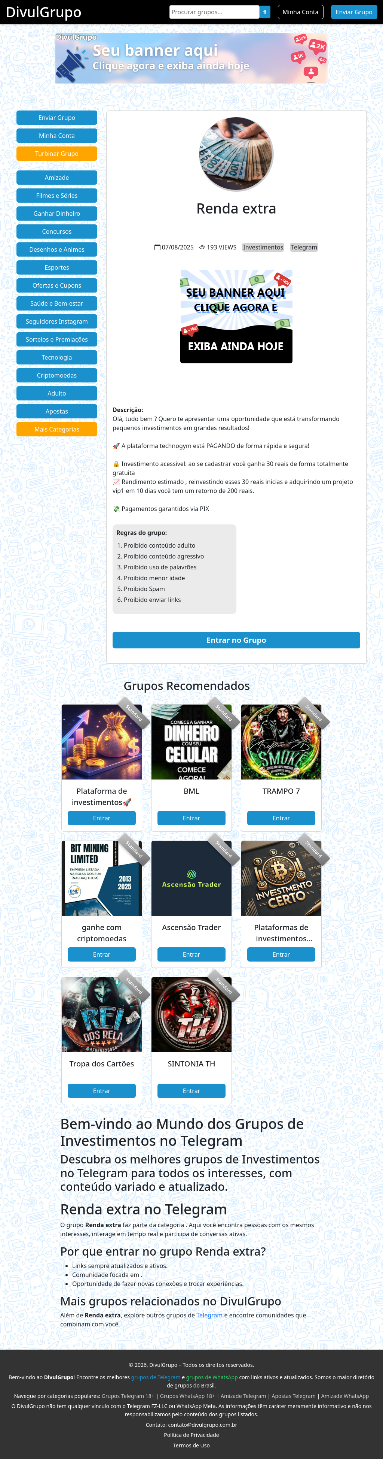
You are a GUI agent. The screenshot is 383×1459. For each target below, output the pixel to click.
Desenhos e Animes (57, 249)
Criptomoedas (57, 375)
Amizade (57, 177)
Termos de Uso (191, 1445)
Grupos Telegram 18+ (128, 1395)
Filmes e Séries (57, 195)
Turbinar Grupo (57, 153)
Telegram (210, 1315)
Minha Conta (301, 12)
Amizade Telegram (243, 1395)
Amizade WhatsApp (345, 1395)
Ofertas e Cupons (57, 285)
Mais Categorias (56, 429)
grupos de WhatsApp (212, 1377)
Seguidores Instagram (57, 321)
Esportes (57, 267)
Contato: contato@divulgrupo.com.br (192, 1424)
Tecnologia (57, 357)
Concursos (57, 231)
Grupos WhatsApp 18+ (187, 1395)
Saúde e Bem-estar (56, 303)
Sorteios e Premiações (57, 339)
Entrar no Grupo (236, 640)
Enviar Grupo (354, 12)
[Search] (214, 12)
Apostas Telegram (294, 1395)
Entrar (101, 818)
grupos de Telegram (156, 1377)
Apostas (57, 411)
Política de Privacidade (191, 1434)
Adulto (57, 393)
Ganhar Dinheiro (57, 213)
